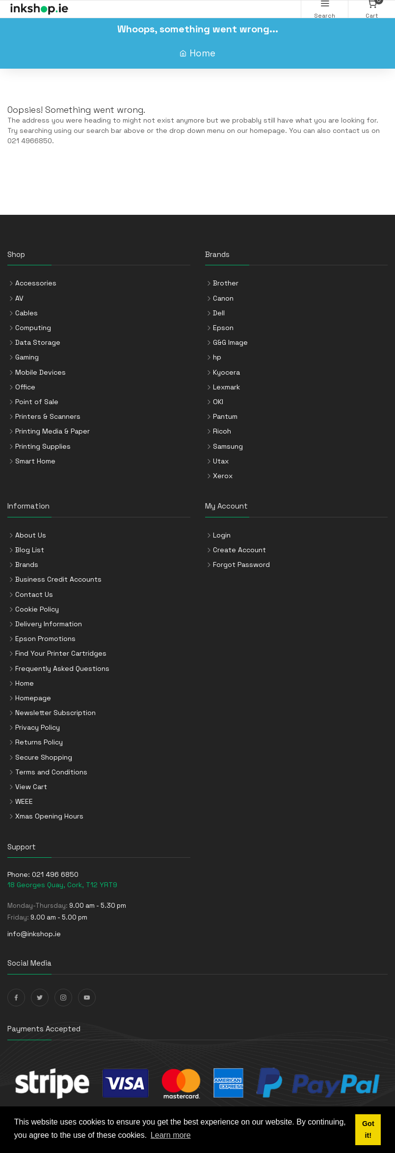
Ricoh (222, 431)
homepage (267, 130)
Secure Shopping (43, 757)
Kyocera (226, 372)
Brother (225, 283)
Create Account (239, 549)
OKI (218, 401)
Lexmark (226, 387)
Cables (26, 312)
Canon (223, 298)
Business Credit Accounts (58, 579)
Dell (219, 312)
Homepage (33, 697)
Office (25, 387)
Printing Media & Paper (52, 431)
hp (217, 357)
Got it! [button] (368, 1129)
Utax (221, 461)
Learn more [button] (171, 1135)
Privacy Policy (37, 727)
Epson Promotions (45, 638)
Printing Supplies (43, 446)
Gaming (27, 357)
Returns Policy (39, 742)
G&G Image (230, 342)
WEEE (24, 801)
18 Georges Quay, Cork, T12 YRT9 (62, 884)
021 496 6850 (55, 874)
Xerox (223, 475)
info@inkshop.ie (34, 933)
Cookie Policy (37, 609)
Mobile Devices (40, 372)
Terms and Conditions (51, 772)
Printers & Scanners (47, 416)
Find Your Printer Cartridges (60, 653)
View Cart (31, 786)
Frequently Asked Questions (62, 668)
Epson (223, 327)
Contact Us (34, 594)
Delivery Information (48, 623)
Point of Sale (36, 401)
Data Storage (37, 342)
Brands (26, 564)
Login (222, 535)
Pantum (225, 416)
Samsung (228, 446)
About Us (30, 535)
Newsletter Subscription (55, 712)
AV (19, 298)
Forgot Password (241, 564)
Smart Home (35, 461)
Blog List (29, 549)
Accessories (35, 283)
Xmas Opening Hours (49, 816)
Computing (33, 327)
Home (202, 53)
